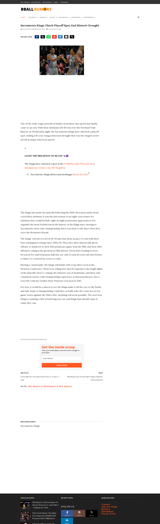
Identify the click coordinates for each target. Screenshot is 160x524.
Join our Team (109, 445)
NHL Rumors (47, 2)
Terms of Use (108, 452)
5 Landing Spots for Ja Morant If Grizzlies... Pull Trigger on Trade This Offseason (45, 487)
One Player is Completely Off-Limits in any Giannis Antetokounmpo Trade (45, 476)
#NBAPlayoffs (71, 163)
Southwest (76, 17)
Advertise (64, 2)
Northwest (89, 17)
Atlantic (32, 17)
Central (42, 17)
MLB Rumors (35, 2)
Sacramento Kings (54, 29)
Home (23, 17)
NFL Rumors (25, 2)
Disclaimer (107, 450)
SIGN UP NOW (61, 365)
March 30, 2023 (80, 174)
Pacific (52, 17)
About (56, 2)
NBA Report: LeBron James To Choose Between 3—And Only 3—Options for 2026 (45, 444)
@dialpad (29, 167)
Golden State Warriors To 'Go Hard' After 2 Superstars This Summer (45, 498)
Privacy (105, 448)
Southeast (63, 17)
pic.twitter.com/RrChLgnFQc (50, 167)
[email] (61, 358)
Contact (105, 443)
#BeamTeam (86, 163)
